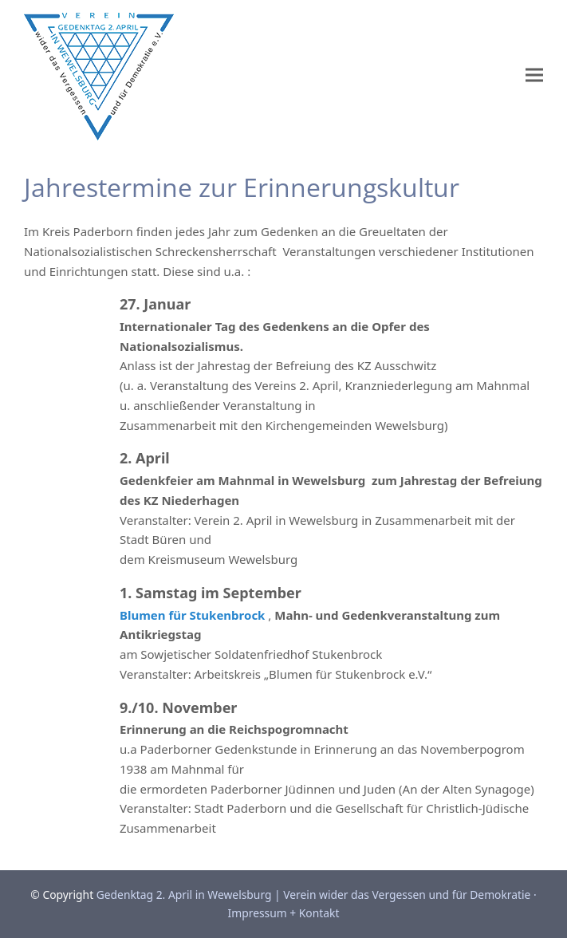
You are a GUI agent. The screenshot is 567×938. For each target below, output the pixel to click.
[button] (534, 75)
